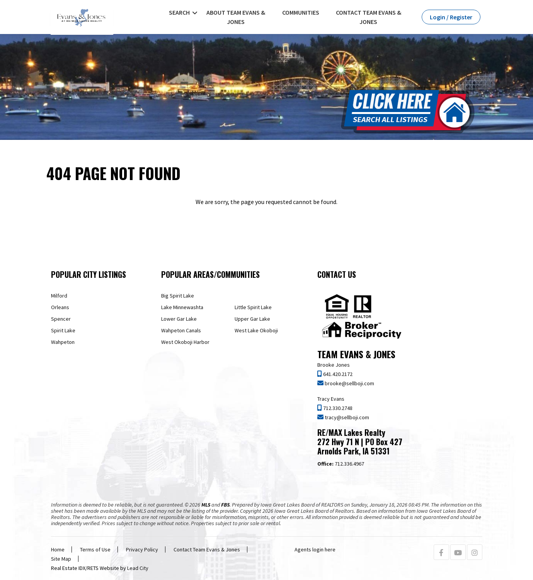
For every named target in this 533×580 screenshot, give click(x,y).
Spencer (61, 318)
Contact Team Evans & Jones (368, 17)
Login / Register (451, 17)
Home (58, 549)
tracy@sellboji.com (346, 417)
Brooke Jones (333, 364)
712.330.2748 (337, 408)
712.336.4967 (340, 463)
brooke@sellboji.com (349, 383)
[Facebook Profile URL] (441, 553)
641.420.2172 (337, 374)
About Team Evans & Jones (235, 17)
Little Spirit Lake (253, 307)
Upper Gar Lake (252, 318)
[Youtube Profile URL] (458, 553)
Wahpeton (63, 341)
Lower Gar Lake (179, 318)
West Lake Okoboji (256, 330)
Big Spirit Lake (177, 295)
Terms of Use (95, 549)
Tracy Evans (330, 398)
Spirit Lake (63, 330)
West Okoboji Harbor (185, 341)
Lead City (137, 568)
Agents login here (315, 549)
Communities (300, 12)
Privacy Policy (142, 549)
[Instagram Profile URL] (474, 553)
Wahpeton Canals (181, 330)
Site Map (61, 558)
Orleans (60, 307)
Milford (59, 295)
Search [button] (179, 12)
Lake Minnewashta (182, 307)
